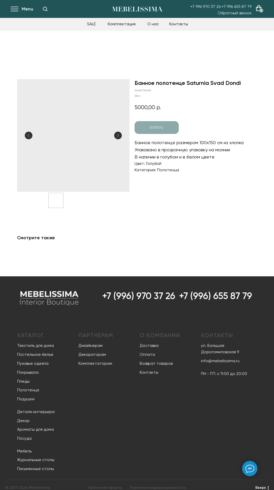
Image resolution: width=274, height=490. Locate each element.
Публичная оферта (105, 487)
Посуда (24, 438)
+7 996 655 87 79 (236, 6)
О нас (153, 23)
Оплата (147, 354)
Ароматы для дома (35, 429)
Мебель (24, 451)
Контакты (178, 23)
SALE (91, 23)
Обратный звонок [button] (235, 12)
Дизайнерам (90, 345)
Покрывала (28, 372)
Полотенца (28, 390)
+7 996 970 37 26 (205, 6)
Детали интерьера (36, 411)
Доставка (149, 345)
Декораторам (92, 354)
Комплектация (122, 23)
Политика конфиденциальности (158, 487)
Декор (23, 420)
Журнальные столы (35, 459)
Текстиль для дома (35, 345)
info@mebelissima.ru (220, 360)
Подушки (25, 398)
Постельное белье (35, 354)
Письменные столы (35, 468)
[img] (45, 9)
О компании (160, 335)
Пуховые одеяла (33, 363)
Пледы (23, 381)
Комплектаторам (95, 363)
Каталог (30, 335)
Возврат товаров (156, 363)
